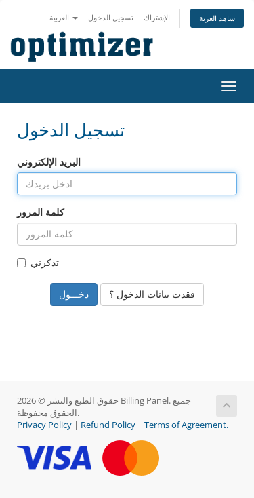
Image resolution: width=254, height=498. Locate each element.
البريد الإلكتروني (49, 161)
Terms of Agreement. (186, 425)
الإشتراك (157, 17)
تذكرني (38, 262)
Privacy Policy (44, 425)
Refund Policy (108, 425)
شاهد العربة (217, 18)
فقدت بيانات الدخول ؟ (152, 294)
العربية (63, 17)
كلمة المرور (40, 212)
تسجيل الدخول (110, 17)
